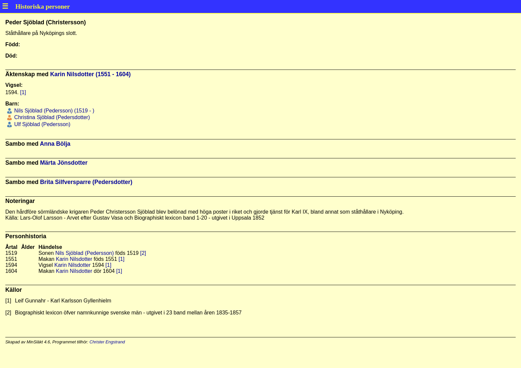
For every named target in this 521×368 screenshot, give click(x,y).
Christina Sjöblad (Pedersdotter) (51, 117)
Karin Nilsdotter (74, 259)
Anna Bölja (55, 143)
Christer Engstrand (107, 341)
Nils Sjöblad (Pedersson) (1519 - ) (53, 110)
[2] (143, 253)
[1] (23, 92)
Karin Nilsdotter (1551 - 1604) (90, 74)
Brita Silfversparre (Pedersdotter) (86, 182)
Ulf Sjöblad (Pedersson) (41, 124)
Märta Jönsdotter (64, 162)
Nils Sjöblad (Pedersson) (84, 253)
